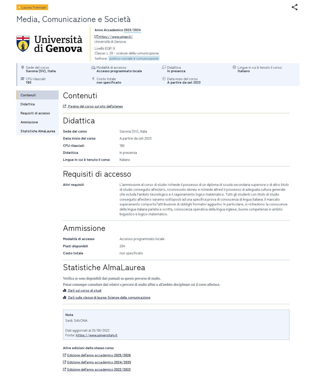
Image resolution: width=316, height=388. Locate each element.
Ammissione (29, 122)
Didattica (28, 104)
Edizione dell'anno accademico (97, 354)
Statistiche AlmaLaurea (38, 131)
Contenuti (28, 95)
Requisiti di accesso (35, 113)
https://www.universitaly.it (96, 335)
